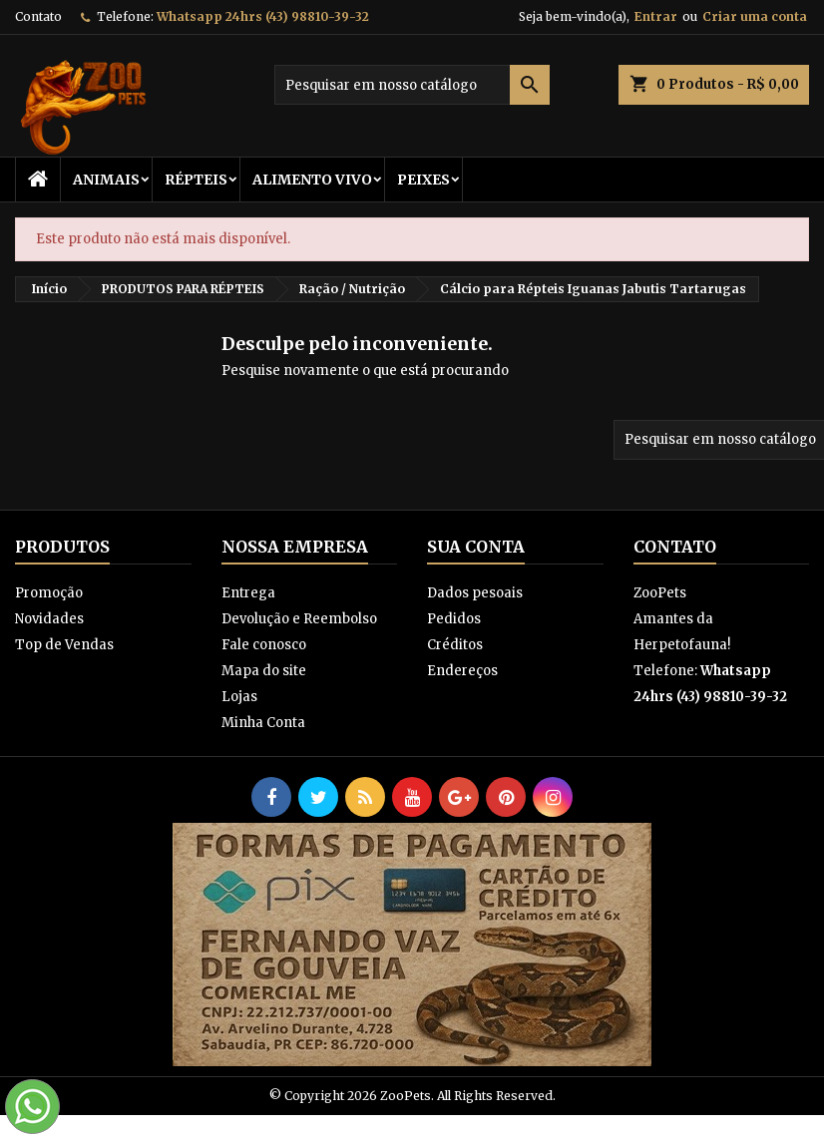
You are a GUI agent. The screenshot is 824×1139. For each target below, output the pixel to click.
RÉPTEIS (196, 180)
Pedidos (454, 618)
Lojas (239, 696)
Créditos (455, 644)
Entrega (248, 592)
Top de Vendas (64, 644)
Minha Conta (263, 722)
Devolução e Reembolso (299, 618)
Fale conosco (263, 644)
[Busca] (411, 85)
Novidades (49, 618)
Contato (38, 16)
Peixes (423, 180)
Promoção (49, 592)
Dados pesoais (475, 592)
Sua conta (476, 547)
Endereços (462, 670)
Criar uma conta (754, 16)
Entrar (655, 16)
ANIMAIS (106, 180)
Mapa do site (263, 670)
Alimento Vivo (312, 180)
